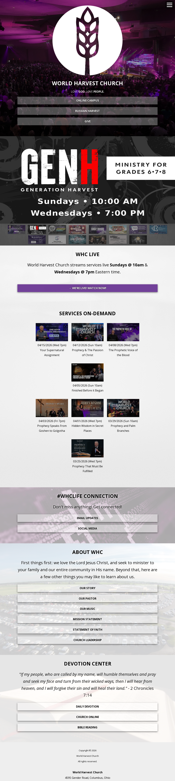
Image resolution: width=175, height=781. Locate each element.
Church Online (87, 717)
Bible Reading (87, 727)
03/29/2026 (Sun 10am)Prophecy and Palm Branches (123, 426)
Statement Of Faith (87, 629)
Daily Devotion (87, 706)
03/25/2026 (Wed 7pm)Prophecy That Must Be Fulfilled (87, 466)
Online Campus (87, 100)
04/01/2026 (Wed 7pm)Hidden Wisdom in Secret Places (87, 426)
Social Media (87, 528)
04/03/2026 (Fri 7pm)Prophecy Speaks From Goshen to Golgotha (52, 426)
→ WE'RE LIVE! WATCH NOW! (87, 288)
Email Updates (87, 518)
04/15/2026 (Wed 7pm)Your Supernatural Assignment (52, 350)
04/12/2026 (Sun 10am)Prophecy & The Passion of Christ (87, 350)
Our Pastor (87, 598)
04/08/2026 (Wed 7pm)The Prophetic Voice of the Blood (123, 350)
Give (88, 121)
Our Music (87, 609)
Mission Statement (87, 619)
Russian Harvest (87, 111)
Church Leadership (87, 640)
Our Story (87, 588)
